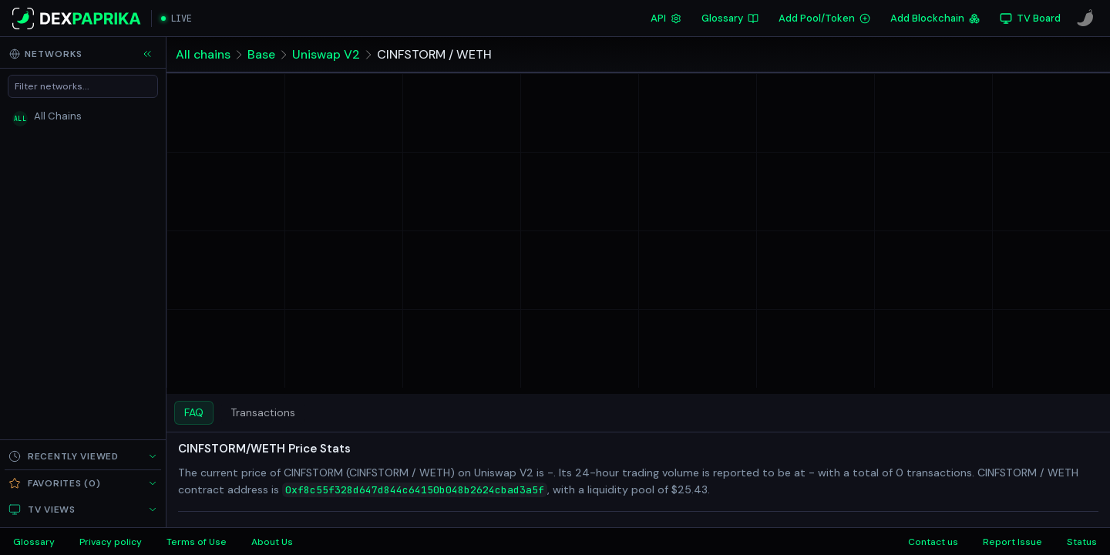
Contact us (933, 542)
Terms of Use (196, 542)
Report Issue (1012, 542)
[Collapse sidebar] (147, 54)
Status (1082, 542)
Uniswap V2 (326, 54)
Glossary (729, 18)
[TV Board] (1030, 18)
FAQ (194, 412)
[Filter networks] (83, 86)
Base (261, 54)
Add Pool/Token (824, 18)
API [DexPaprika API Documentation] (666, 18)
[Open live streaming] (176, 18)
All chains (203, 54)
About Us (272, 542)
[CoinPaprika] (1085, 18)
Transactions (262, 412)
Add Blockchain (935, 18)
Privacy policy (110, 542)
